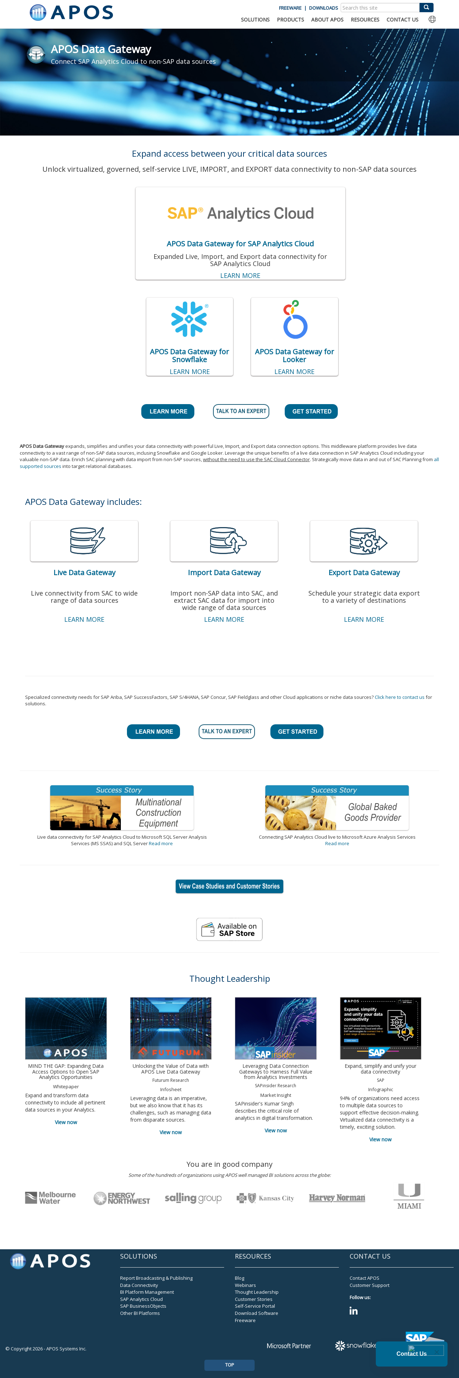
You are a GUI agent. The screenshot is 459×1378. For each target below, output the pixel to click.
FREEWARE (290, 8)
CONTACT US (402, 19)
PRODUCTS (290, 19)
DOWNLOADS (323, 8)
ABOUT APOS (327, 19)
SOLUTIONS (255, 19)
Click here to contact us (400, 697)
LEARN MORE (240, 275)
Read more (161, 843)
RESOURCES (365, 19)
